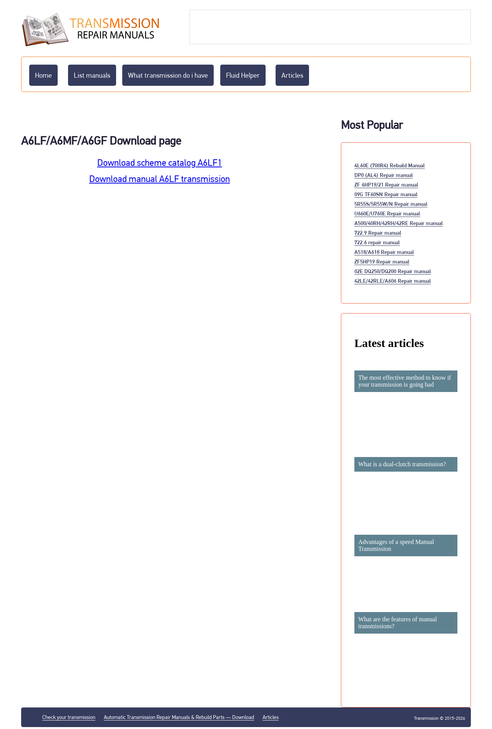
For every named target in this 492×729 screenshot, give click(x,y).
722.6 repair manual (377, 242)
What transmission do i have (168, 75)
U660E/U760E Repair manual (387, 213)
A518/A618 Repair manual (384, 252)
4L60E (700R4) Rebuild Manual (389, 165)
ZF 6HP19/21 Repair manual (386, 184)
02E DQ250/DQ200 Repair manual (392, 271)
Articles (292, 75)
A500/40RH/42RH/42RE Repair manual (398, 223)
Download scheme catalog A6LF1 (159, 162)
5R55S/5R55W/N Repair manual (390, 203)
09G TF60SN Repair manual (385, 194)
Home (43, 75)
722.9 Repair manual (377, 232)
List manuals (92, 75)
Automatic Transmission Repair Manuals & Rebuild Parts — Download (179, 717)
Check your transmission (68, 717)
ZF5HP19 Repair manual (381, 261)
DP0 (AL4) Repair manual (383, 175)
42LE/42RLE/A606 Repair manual (392, 280)
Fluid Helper (243, 75)
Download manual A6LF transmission (159, 178)
